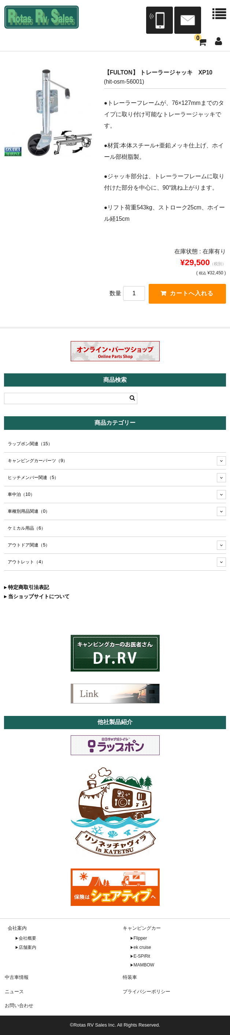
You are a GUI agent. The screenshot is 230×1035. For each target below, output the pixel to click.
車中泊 (21, 494)
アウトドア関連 (29, 545)
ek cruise (142, 947)
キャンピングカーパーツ (37, 460)
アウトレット (26, 561)
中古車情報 (17, 977)
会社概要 (27, 938)
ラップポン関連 (30, 443)
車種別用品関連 (29, 511)
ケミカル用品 (26, 528)
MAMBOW (144, 965)
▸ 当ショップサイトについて (37, 596)
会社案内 (17, 928)
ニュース (14, 991)
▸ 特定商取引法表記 (26, 587)
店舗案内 (27, 947)
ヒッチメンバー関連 (33, 477)
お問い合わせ (19, 1005)
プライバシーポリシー (146, 991)
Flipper (140, 938)
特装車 (130, 977)
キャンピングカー (142, 928)
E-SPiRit (142, 956)
